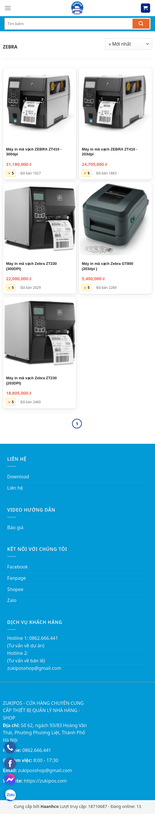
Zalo (11, 600)
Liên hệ (15, 488)
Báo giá (15, 527)
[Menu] (7, 8)
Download (18, 476)
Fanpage (16, 578)
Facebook (17, 567)
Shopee (15, 589)
